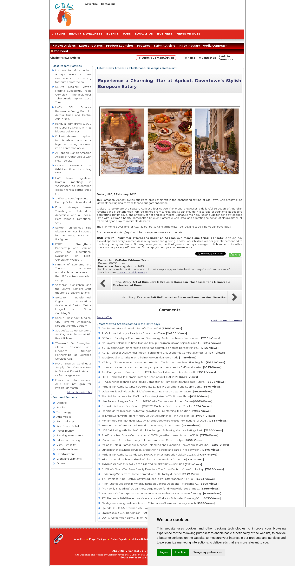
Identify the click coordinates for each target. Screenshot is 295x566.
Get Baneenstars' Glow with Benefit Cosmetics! (142, 328)
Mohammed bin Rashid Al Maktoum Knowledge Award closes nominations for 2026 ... (164, 420)
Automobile (63, 416)
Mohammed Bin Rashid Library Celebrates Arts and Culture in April (152, 440)
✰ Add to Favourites (226, 58)
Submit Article (164, 45)
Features (143, 45)
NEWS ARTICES (188, 33)
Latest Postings (90, 45)
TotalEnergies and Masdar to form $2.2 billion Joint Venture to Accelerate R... (159, 372)
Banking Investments (69, 435)
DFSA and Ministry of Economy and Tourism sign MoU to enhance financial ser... (161, 338)
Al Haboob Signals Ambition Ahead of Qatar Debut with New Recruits (73, 156)
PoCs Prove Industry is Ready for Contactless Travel (144, 333)
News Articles (63, 45)
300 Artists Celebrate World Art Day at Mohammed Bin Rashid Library (73, 334)
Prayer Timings (97, 539)
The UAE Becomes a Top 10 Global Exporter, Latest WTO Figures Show (155, 396)
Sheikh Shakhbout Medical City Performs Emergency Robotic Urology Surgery (73, 321)
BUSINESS (165, 33)
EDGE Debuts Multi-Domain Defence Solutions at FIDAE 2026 (150, 376)
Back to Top (104, 317)
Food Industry (65, 421)
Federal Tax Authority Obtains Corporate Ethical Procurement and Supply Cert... (161, 386)
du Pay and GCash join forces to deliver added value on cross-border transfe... (160, 347)
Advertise (91, 4)
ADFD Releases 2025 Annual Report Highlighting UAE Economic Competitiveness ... (163, 352)
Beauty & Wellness (85, 33)
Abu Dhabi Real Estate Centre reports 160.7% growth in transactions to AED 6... (160, 435)
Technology (63, 412)
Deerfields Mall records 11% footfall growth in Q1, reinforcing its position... (156, 410)
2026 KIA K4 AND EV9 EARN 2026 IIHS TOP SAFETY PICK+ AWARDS (152, 464)
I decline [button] (180, 552)
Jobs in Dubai (140, 539)
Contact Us (135, 550)
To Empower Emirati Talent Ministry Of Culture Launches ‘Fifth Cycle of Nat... (158, 415)
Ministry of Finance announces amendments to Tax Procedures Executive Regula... (163, 362)
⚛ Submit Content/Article (156, 57)
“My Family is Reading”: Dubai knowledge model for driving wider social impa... (161, 488)
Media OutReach (215, 45)
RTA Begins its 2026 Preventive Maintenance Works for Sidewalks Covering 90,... (161, 498)
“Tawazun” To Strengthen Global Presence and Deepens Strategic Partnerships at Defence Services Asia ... (73, 351)
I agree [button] (164, 552)
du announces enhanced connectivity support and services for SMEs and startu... (161, 367)
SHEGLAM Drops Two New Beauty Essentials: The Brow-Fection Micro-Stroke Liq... (163, 469)
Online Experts (119, 539)
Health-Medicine (67, 449)
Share (236, 254)
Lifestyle (61, 402)
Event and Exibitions (69, 458)
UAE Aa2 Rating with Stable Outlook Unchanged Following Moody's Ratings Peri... (162, 430)
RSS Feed (60, 51)
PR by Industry (189, 45)
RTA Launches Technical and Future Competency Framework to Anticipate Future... (164, 381)
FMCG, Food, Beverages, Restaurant (153, 68)
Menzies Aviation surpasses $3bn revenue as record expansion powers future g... (161, 493)
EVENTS (112, 33)
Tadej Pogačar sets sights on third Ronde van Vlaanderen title (149, 357)
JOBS (127, 33)
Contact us (108, 4)
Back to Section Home (226, 320)
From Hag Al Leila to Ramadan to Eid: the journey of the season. (151, 425)
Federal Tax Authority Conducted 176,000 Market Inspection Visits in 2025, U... (159, 454)
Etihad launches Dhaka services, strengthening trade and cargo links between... (161, 449)
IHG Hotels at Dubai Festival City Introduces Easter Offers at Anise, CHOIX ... (158, 478)
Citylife (55, 57)
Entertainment (65, 454)
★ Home (190, 57)
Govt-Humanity (65, 444)
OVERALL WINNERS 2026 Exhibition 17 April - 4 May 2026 (73, 169)
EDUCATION (144, 33)
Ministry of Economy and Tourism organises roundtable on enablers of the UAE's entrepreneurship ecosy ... (73, 272)
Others (60, 463)
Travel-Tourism (65, 430)
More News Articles (79, 392)
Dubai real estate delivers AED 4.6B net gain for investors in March (73, 383)
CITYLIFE (58, 33)
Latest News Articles (111, 68)
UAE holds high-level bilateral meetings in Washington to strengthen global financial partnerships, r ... (73, 185)
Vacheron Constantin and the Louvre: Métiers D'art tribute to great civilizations (73, 288)
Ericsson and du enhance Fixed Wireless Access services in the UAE (153, 459)
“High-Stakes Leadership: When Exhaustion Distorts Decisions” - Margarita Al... (160, 483)
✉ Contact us (207, 57)
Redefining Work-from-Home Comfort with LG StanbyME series (151, 474)
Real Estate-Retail (67, 426)
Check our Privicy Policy (132, 272)
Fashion (61, 407)
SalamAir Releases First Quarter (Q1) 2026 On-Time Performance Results (157, 406)
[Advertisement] (164, 16)
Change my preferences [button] (207, 552)
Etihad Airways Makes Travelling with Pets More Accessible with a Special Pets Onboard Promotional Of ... (73, 215)
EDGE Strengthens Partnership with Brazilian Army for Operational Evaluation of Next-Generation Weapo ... (73, 252)
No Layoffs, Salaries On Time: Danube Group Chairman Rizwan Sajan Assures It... (161, 342)
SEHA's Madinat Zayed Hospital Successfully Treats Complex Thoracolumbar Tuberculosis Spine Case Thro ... (73, 94)
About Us (79, 539)
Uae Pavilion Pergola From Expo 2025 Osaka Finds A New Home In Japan (157, 401)
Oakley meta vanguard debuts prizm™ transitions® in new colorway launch (158, 503)
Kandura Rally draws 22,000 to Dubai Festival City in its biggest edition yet (73, 127)
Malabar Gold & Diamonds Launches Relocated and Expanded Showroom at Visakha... (165, 444)
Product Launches (119, 45)
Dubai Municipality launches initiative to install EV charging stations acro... (157, 391)
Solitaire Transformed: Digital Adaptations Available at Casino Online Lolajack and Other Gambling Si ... (73, 305)
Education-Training (68, 440)
